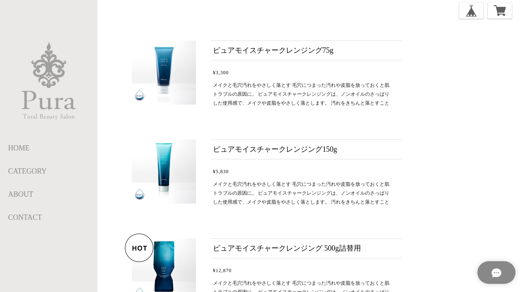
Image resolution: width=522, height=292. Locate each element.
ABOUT (20, 194)
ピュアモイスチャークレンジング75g (273, 50)
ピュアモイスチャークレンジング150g (275, 149)
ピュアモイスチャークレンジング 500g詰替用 (287, 248)
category (27, 171)
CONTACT (25, 217)
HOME (19, 148)
